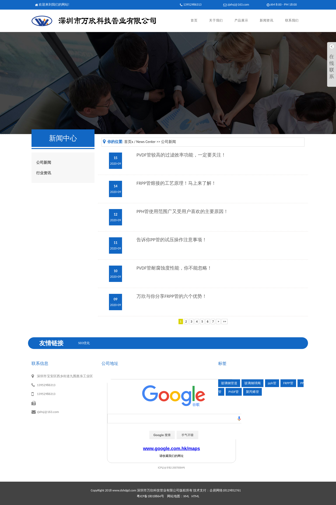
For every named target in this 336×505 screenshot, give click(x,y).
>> (224, 322)
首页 (194, 20)
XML (186, 496)
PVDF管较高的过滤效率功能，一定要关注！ (181, 155)
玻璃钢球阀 (252, 383)
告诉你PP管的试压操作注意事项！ (171, 239)
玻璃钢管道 (229, 383)
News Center (146, 141)
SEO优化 (84, 343)
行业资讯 (43, 173)
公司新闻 (43, 162)
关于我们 (216, 20)
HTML (195, 496)
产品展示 (241, 20)
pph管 (272, 383)
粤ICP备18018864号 (150, 496)
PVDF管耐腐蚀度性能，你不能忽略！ (174, 268)
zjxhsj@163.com (238, 5)
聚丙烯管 (252, 392)
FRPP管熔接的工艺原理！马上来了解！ (176, 183)
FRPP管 (288, 383)
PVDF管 (233, 392)
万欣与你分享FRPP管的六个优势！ (171, 296)
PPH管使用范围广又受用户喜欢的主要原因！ (182, 211)
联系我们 (292, 20)
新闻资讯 (266, 20)
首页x (128, 141)
